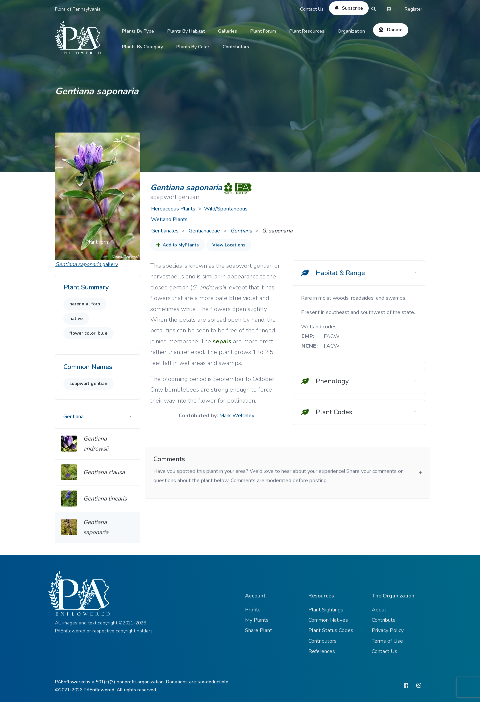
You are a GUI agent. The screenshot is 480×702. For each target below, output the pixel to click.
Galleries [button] (227, 31)
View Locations (228, 245)
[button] (61, 196)
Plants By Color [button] (192, 47)
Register (413, 9)
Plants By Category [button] (142, 47)
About (379, 609)
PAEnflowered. (99, 690)
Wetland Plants (169, 219)
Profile (253, 609)
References (321, 651)
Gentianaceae (205, 230)
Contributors (236, 47)
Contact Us (312, 9)
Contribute (384, 620)
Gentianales (165, 230)
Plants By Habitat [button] (186, 31)
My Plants (257, 620)
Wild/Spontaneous (226, 208)
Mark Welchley (236, 415)
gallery (86, 264)
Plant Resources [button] (306, 31)
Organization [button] (351, 31)
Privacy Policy (388, 630)
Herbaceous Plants (173, 208)
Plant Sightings (325, 609)
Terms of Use (387, 641)
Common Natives (328, 620)
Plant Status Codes (330, 630)
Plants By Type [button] (138, 31)
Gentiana (241, 230)
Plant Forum (263, 31)
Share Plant (258, 630)
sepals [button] (222, 341)
